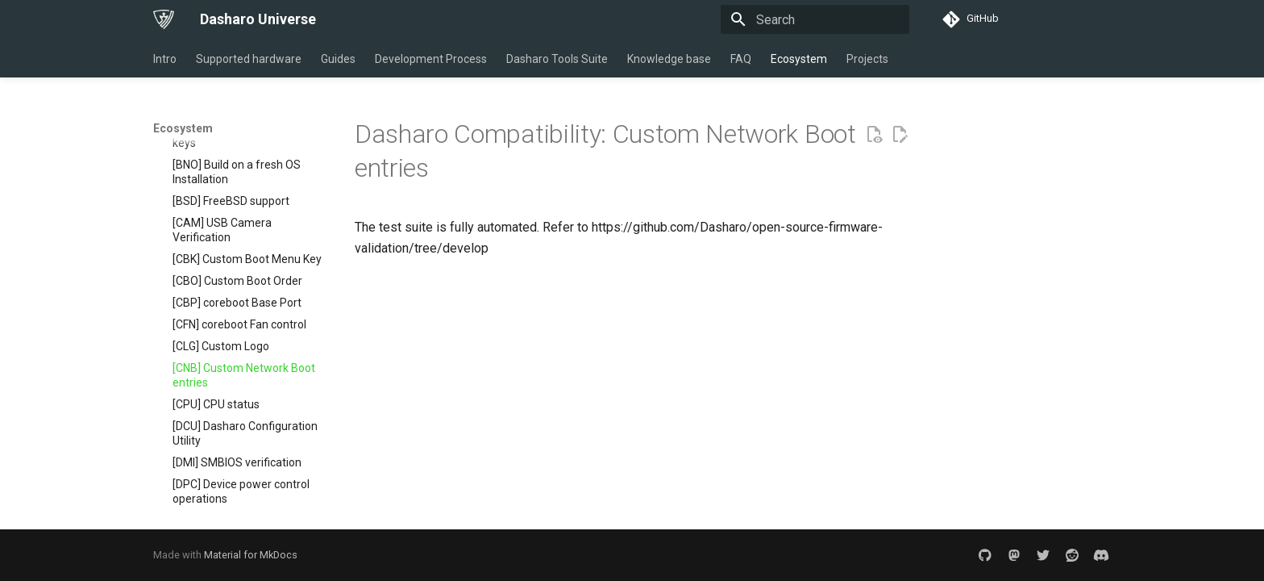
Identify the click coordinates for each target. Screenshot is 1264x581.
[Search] (815, 19)
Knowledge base (669, 58)
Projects (867, 58)
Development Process (431, 58)
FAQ (740, 58)
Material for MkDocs (250, 555)
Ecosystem (799, 58)
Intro (165, 58)
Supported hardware (248, 58)
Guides (338, 58)
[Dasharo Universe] (164, 19)
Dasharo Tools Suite (557, 58)
